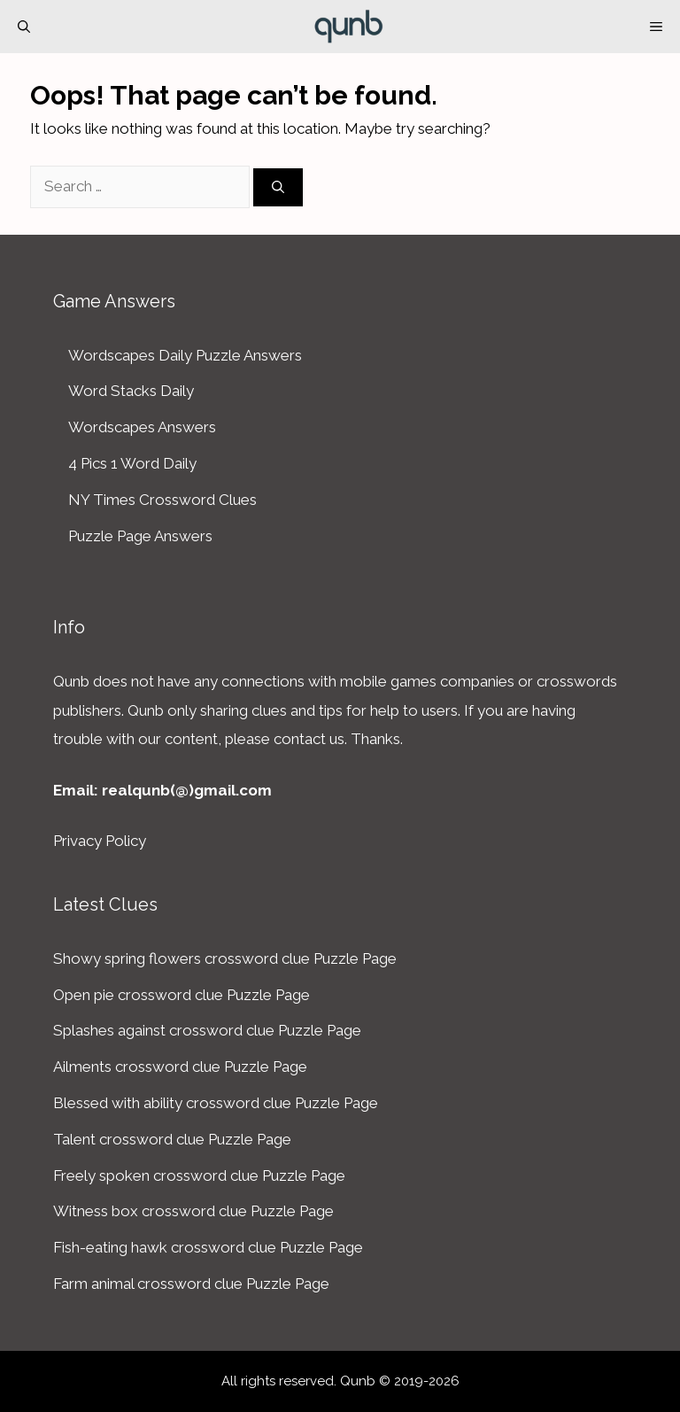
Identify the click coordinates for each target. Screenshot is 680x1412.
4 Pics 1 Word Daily (132, 463)
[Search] (278, 187)
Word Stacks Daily (131, 391)
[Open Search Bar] (24, 26)
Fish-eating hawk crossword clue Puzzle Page (208, 1247)
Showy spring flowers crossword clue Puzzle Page (225, 958)
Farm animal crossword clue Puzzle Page (191, 1283)
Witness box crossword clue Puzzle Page (193, 1211)
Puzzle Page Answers (140, 536)
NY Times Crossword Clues (162, 499)
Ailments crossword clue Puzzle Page (180, 1066)
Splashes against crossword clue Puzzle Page (207, 1030)
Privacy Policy (99, 841)
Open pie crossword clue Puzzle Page (181, 995)
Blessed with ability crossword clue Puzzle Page (215, 1103)
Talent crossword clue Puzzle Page (172, 1139)
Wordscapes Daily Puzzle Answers (185, 355)
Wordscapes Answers (142, 427)
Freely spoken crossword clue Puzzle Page (199, 1175)
